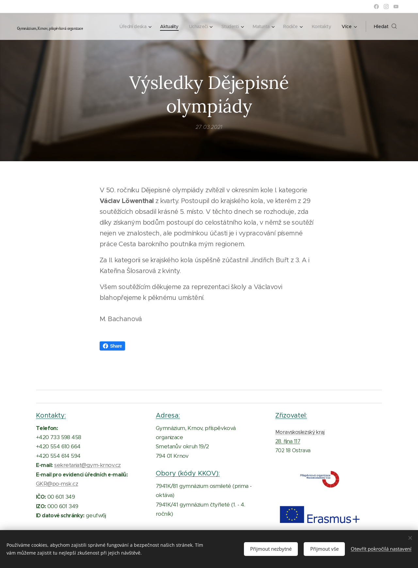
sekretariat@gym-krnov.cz (87, 465)
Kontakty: (51, 415)
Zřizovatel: (291, 415)
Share (112, 346)
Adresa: (168, 415)
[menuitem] (126, 26)
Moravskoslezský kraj (299, 432)
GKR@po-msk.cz (57, 483)
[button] (385, 26)
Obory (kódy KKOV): (188, 473)
